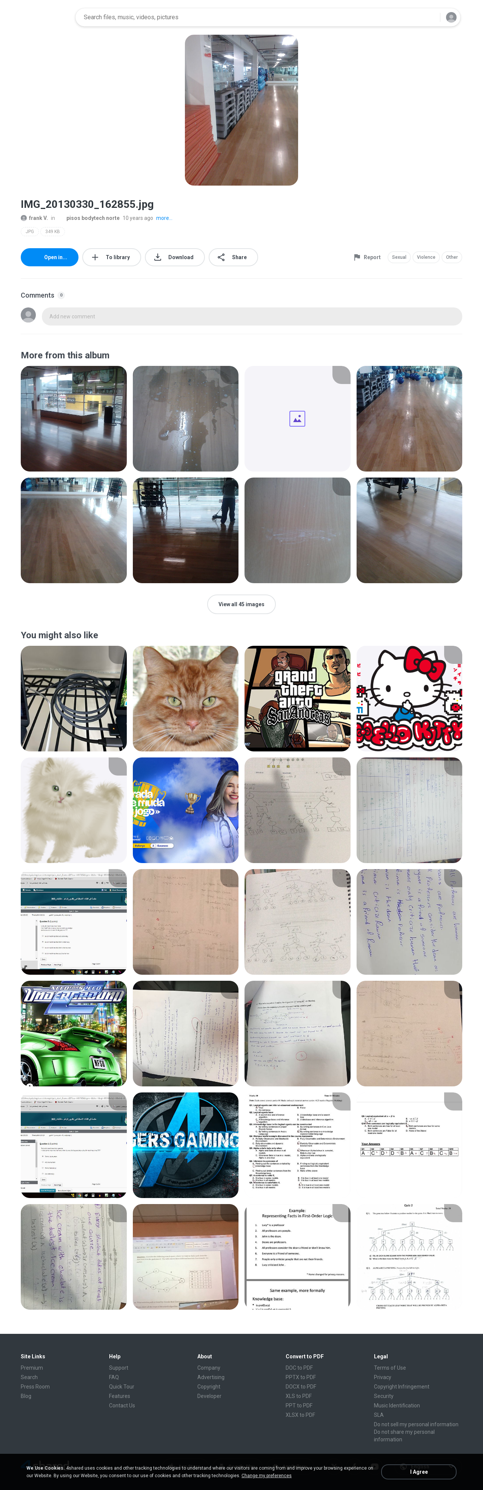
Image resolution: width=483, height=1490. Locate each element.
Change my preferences (267, 1475)
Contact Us (122, 1405)
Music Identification (397, 1405)
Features (119, 1396)
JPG (30, 231)
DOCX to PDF (301, 1387)
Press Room (35, 1387)
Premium (32, 1368)
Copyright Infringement (401, 1387)
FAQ (114, 1377)
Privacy (382, 1377)
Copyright (208, 1387)
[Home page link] (46, 17)
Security (384, 1396)
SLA (379, 1415)
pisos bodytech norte (89, 218)
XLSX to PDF (300, 1415)
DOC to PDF (299, 1368)
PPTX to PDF (301, 1377)
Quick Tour (121, 1387)
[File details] (74, 419)
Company (208, 1368)
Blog (26, 1396)
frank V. (34, 218)
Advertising (211, 1377)
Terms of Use (390, 1368)
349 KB (52, 231)
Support (118, 1368)
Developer (209, 1396)
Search (29, 1377)
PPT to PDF (299, 1405)
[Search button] (430, 17)
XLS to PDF (299, 1396)
